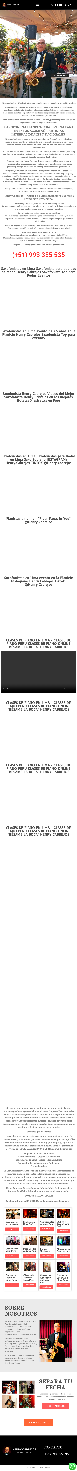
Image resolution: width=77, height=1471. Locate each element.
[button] (37, 5)
